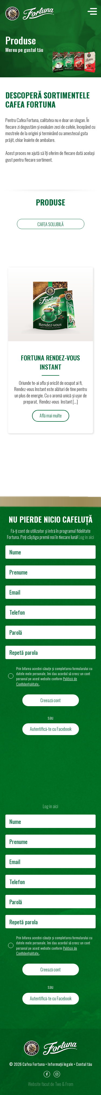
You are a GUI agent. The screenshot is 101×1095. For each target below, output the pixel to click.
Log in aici (86, 537)
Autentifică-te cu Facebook (50, 729)
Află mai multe (51, 415)
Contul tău (84, 1064)
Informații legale (60, 1064)
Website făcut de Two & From (50, 1084)
